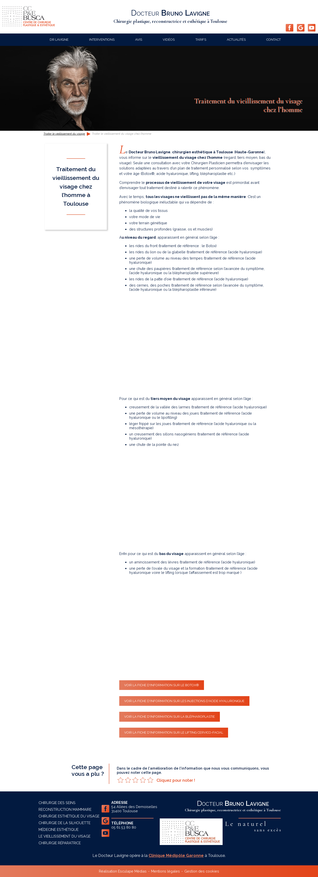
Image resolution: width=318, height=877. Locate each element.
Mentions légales (165, 871)
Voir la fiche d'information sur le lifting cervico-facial (173, 732)
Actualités (236, 39)
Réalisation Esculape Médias (123, 871)
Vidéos (169, 39)
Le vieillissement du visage (64, 836)
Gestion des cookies (201, 871)
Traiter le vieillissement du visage (64, 133)
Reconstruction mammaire (65, 809)
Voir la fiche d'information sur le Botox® (161, 685)
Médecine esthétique (59, 829)
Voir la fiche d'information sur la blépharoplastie (169, 716)
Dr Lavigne (59, 39)
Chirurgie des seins (57, 803)
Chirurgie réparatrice (60, 843)
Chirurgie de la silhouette (64, 823)
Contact (273, 39)
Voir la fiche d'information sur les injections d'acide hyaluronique (184, 701)
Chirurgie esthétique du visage (69, 816)
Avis (138, 39)
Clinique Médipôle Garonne (176, 855)
